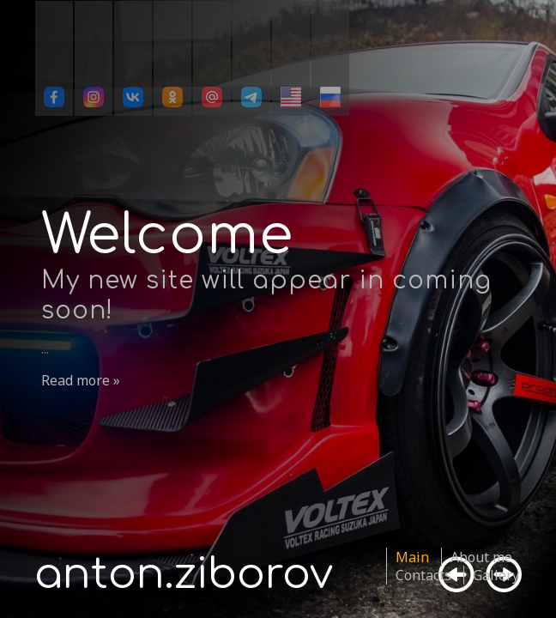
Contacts (423, 575)
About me (481, 557)
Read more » (80, 380)
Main (412, 557)
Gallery (496, 575)
